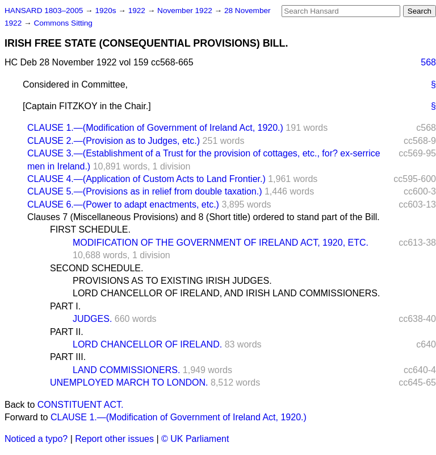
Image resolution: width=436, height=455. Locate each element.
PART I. (65, 306)
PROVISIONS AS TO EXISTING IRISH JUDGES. (172, 281)
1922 (138, 10)
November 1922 (186, 10)
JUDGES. (92, 319)
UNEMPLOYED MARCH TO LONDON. (129, 382)
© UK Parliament (195, 439)
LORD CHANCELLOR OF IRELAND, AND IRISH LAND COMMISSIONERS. (226, 293)
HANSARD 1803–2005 (44, 10)
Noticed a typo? (36, 439)
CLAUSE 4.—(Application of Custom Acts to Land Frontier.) (146, 179)
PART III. (68, 357)
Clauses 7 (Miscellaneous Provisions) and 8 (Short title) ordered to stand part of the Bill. (203, 217)
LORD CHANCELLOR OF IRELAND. (147, 344)
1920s (106, 10)
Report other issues (114, 439)
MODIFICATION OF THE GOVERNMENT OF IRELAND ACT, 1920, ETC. (220, 242)
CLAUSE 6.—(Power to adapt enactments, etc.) (123, 204)
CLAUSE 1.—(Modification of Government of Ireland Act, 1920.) (155, 128)
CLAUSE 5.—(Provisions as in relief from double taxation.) (144, 191)
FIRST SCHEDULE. (90, 229)
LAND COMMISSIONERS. (126, 370)
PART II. (66, 332)
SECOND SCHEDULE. (96, 268)
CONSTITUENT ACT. (80, 405)
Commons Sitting (63, 23)
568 (428, 62)
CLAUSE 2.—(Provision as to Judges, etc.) (113, 141)
